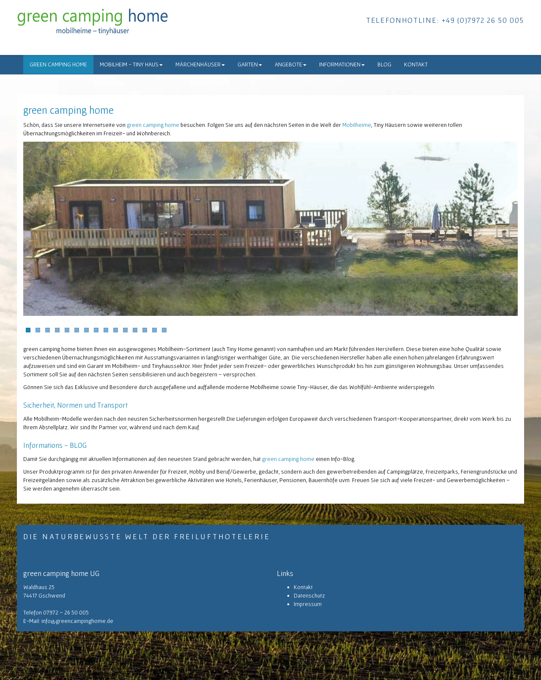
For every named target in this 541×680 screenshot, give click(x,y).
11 (125, 330)
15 (164, 330)
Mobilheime (356, 124)
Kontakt (416, 64)
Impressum (308, 603)
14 (154, 330)
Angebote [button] (290, 64)
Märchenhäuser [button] (200, 64)
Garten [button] (250, 64)
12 (135, 330)
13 (144, 330)
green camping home (58, 64)
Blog (384, 64)
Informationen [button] (342, 64)
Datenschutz (309, 595)
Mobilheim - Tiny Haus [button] (131, 64)
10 (115, 330)
